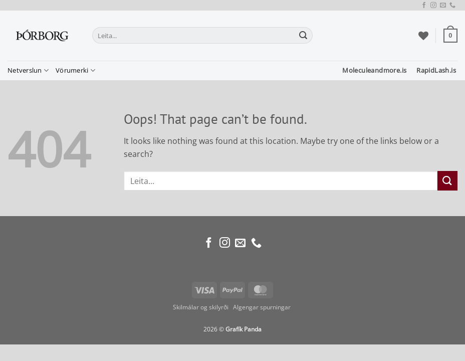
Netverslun (28, 70)
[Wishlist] (423, 36)
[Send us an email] (443, 5)
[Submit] (303, 35)
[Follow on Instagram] (433, 5)
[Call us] (452, 5)
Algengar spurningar (262, 307)
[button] (450, 36)
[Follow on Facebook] (424, 5)
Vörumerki (75, 70)
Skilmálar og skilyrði (200, 307)
